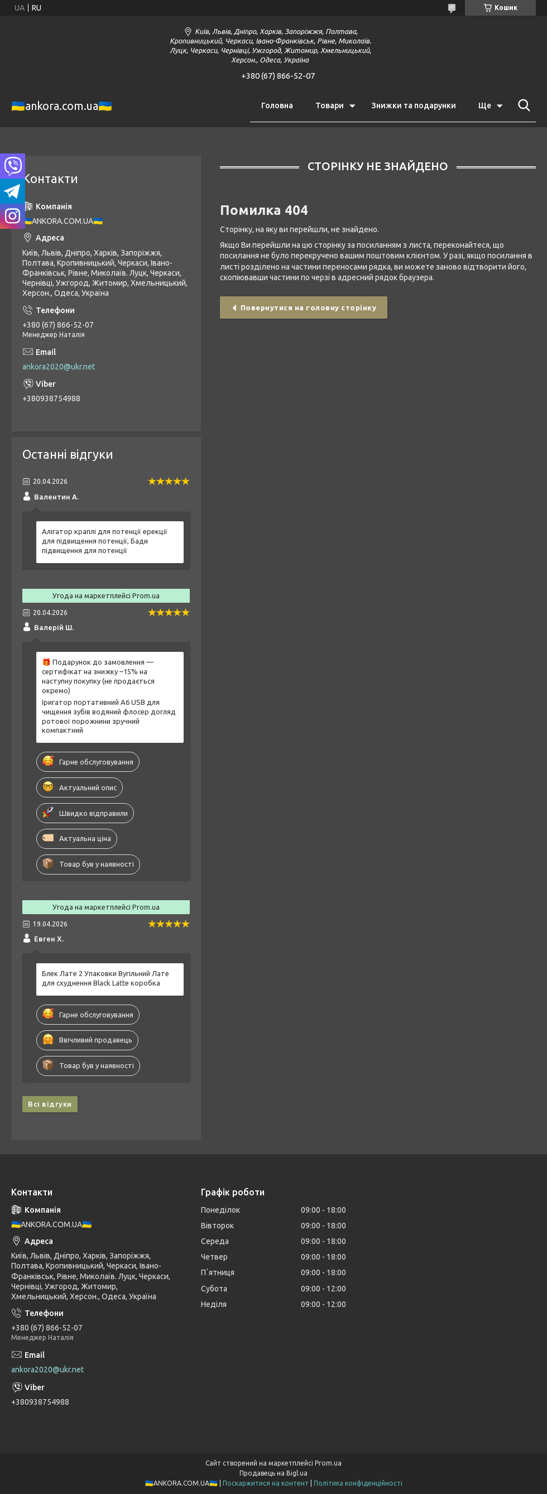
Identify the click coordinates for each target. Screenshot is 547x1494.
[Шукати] (522, 105)
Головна (277, 105)
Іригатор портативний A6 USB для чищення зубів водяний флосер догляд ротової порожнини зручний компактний (109, 716)
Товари (329, 105)
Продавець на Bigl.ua (273, 1473)
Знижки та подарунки (414, 105)
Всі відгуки (50, 1104)
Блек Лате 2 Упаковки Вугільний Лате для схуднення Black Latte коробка (105, 978)
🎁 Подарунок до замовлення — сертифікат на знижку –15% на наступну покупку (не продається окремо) (98, 676)
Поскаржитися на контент (266, 1483)
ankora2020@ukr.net (58, 366)
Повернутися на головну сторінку (309, 307)
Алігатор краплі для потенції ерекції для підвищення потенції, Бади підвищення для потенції (104, 540)
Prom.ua (328, 1463)
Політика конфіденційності (358, 1483)
